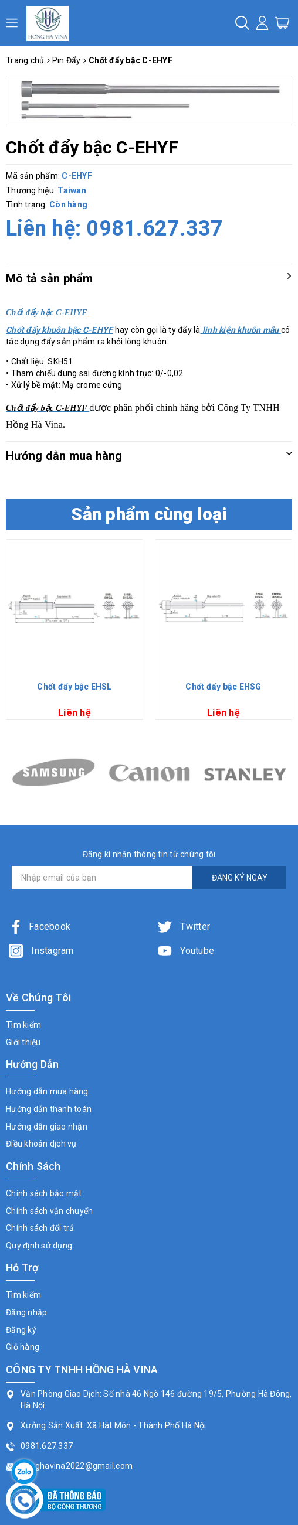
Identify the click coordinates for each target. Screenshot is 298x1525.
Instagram (41, 950)
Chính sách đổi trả (40, 1228)
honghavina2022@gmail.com (77, 1466)
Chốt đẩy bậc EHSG (223, 686)
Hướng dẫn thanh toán (49, 1109)
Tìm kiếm (23, 1024)
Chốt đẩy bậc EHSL (74, 686)
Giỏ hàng (22, 1347)
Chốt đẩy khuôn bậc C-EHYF (59, 330)
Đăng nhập (26, 1312)
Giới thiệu (23, 1042)
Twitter (184, 926)
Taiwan (71, 190)
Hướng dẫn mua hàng (47, 1091)
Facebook (39, 926)
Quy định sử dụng (39, 1245)
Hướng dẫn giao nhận (46, 1126)
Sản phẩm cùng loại (149, 514)
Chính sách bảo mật (44, 1193)
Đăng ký (21, 1330)
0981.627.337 (154, 228)
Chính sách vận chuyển (49, 1211)
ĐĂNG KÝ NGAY (239, 877)
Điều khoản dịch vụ (41, 1143)
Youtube (186, 950)
